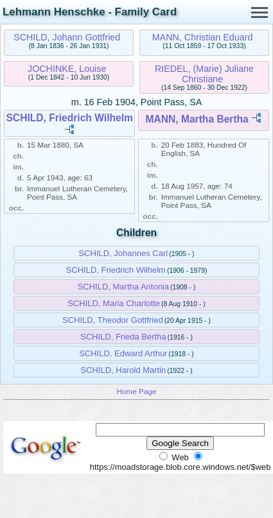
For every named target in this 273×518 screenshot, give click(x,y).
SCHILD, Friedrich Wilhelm (69, 117)
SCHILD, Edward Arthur (123, 353)
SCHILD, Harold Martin (123, 370)
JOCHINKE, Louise (67, 69)
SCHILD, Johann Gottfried (66, 37)
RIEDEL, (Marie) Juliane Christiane (204, 74)
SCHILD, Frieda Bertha (123, 336)
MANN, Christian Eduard (202, 37)
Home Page (137, 391)
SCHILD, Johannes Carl (123, 253)
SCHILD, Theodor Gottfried (112, 320)
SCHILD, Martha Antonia (123, 286)
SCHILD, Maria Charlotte (113, 303)
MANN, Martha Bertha (197, 119)
